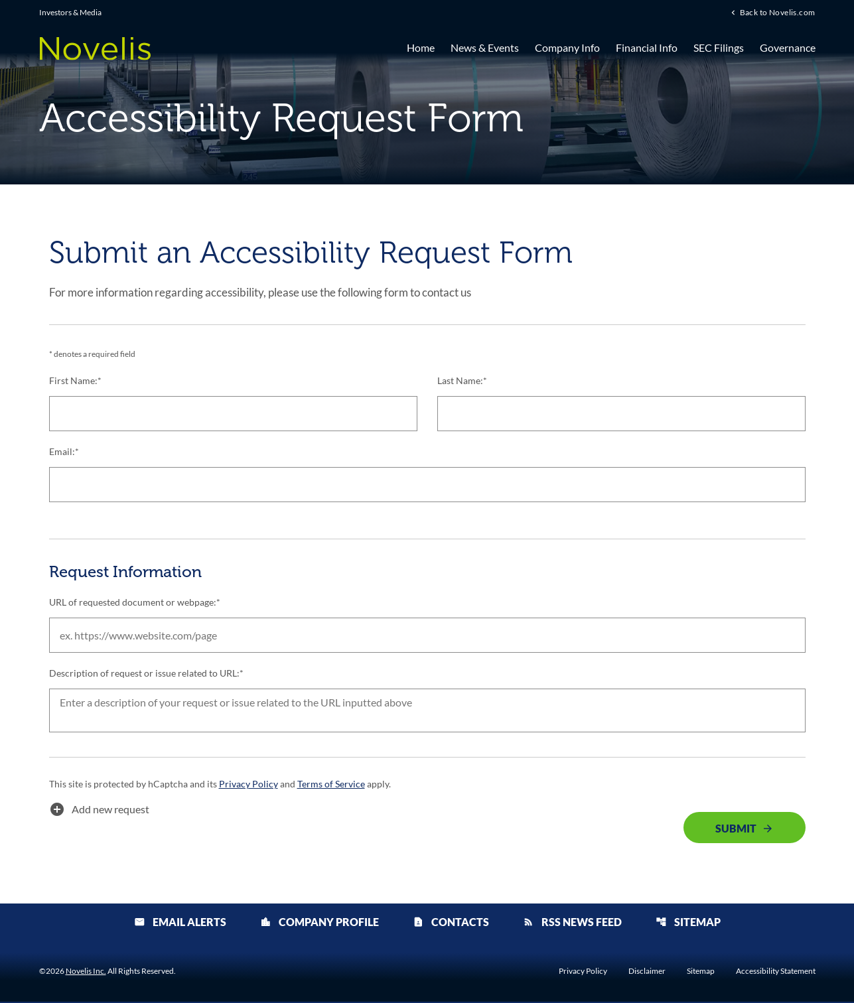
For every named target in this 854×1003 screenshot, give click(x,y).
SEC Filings (718, 48)
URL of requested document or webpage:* (134, 602)
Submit (735, 829)
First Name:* (75, 381)
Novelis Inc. (86, 972)
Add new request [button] (99, 811)
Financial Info (646, 48)
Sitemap (688, 923)
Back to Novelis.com (778, 12)
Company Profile (319, 923)
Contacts (451, 923)
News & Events (485, 48)
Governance (788, 48)
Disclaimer (647, 972)
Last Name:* (462, 381)
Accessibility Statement (776, 972)
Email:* (64, 452)
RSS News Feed (572, 923)
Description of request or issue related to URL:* (146, 673)
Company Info (567, 48)
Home (421, 48)
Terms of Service (330, 785)
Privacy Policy (248, 785)
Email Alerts (180, 923)
